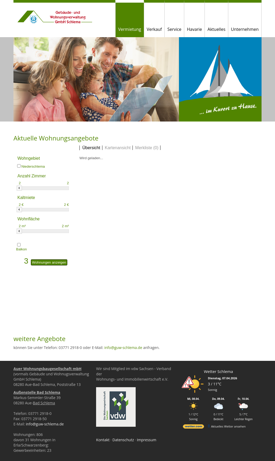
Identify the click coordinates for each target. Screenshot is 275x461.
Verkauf (154, 29)
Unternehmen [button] (245, 29)
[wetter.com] (193, 427)
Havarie (194, 29)
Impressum (146, 439)
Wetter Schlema (218, 371)
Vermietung (129, 29)
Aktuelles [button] (216, 29)
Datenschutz (123, 439)
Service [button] (174, 29)
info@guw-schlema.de (123, 347)
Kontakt (103, 439)
